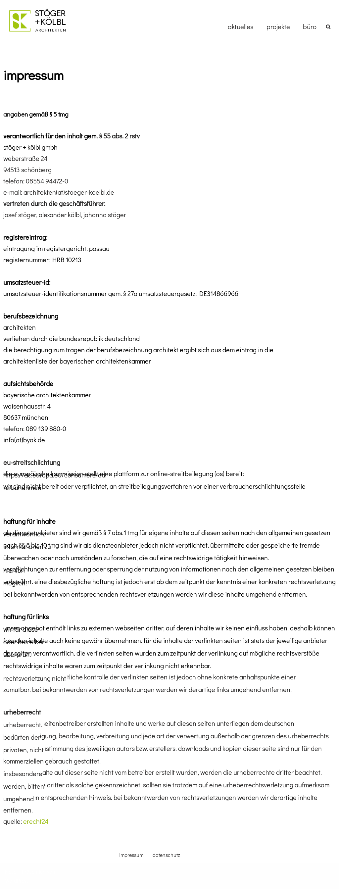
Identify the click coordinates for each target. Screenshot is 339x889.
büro (309, 26)
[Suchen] (328, 26)
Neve (10, 871)
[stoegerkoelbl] (37, 21)
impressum (131, 854)
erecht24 (35, 821)
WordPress (17, 880)
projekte (278, 26)
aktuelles (241, 26)
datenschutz (166, 854)
